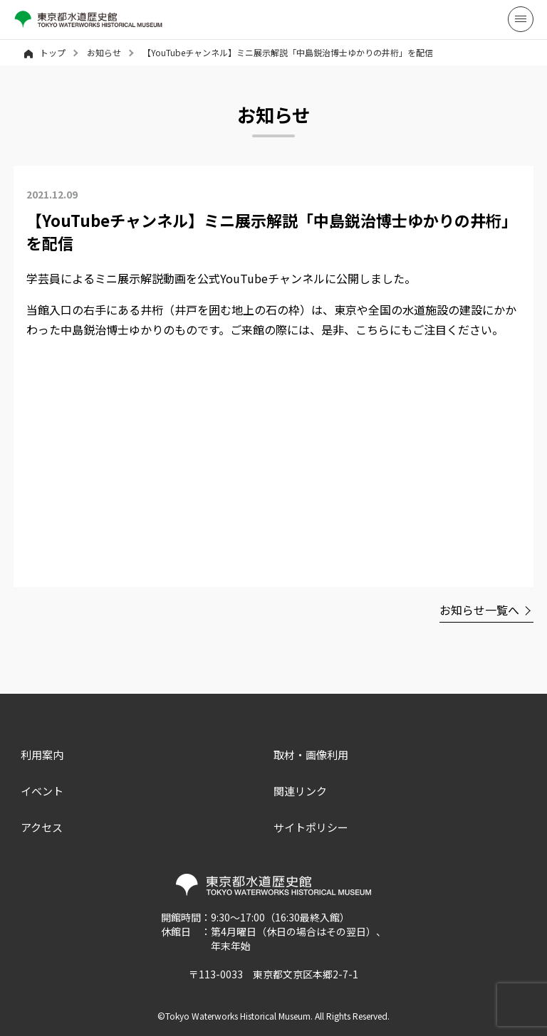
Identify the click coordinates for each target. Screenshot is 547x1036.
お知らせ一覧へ (479, 609)
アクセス (42, 827)
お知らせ (104, 52)
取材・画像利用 (311, 754)
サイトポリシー (311, 827)
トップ (45, 52)
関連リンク (300, 790)
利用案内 (42, 754)
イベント (42, 790)
